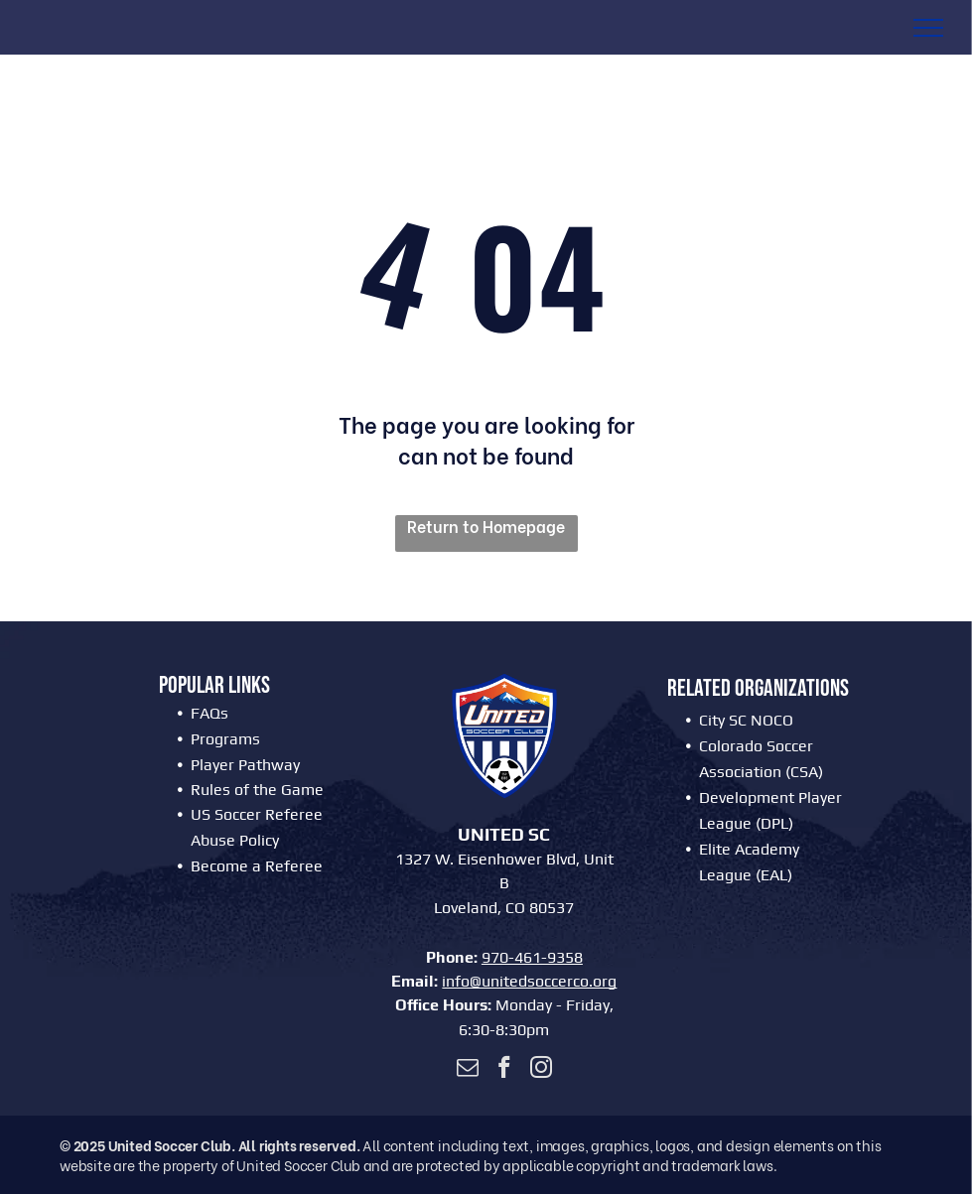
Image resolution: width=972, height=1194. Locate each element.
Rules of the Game (257, 789)
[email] (467, 1070)
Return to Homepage (486, 526)
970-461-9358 (532, 957)
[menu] (928, 28)
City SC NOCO (746, 720)
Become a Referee (257, 866)
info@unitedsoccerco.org (529, 981)
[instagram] (540, 1070)
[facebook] (503, 1070)
